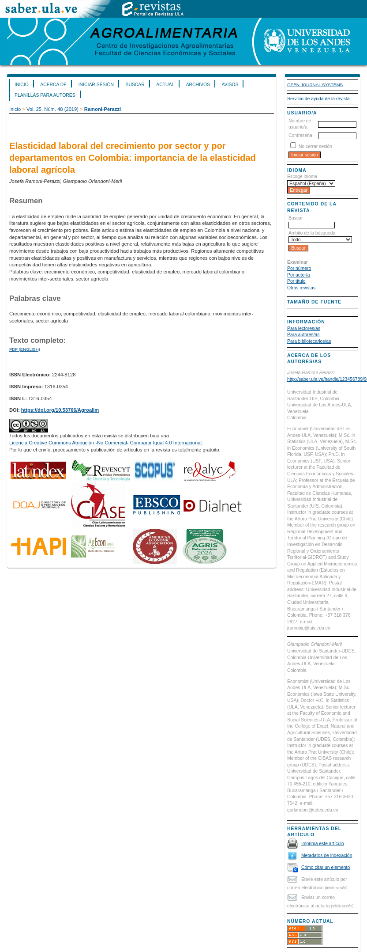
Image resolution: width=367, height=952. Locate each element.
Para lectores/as (303, 328)
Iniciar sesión (96, 84)
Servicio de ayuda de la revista (318, 98)
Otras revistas (301, 287)
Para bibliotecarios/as (309, 341)
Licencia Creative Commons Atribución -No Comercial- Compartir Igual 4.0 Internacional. (106, 442)
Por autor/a (298, 275)
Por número (299, 268)
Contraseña (300, 135)
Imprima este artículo (322, 843)
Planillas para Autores (45, 95)
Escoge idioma (302, 176)
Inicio (22, 84)
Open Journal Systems (315, 84)
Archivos (198, 84)
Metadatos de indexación (326, 855)
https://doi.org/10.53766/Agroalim (60, 410)
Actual (165, 84)
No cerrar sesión (315, 146)
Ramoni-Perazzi (102, 109)
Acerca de (53, 84)
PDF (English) (24, 349)
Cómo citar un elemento (325, 867)
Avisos (229, 84)
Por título (296, 281)
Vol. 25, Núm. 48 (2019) (52, 109)
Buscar (134, 84)
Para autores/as (303, 334)
